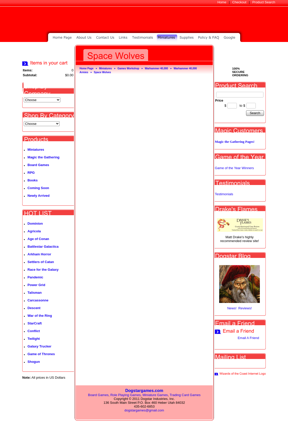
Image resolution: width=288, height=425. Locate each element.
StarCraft (35, 323)
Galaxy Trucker (39, 346)
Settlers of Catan (41, 262)
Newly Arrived (39, 196)
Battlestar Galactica (43, 246)
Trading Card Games (185, 395)
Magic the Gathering (44, 157)
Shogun (34, 362)
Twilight (34, 339)
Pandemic (35, 277)
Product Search (263, 2)
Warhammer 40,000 (156, 68)
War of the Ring (40, 316)
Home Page (86, 68)
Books (33, 180)
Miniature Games (155, 395)
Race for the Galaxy (43, 269)
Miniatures (36, 149)
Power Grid (36, 285)
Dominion (35, 223)
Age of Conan (38, 239)
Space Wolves (102, 72)
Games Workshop (128, 68)
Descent (34, 308)
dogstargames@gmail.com (144, 410)
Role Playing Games (125, 395)
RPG (31, 173)
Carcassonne (38, 300)
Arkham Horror (39, 254)
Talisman (35, 293)
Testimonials (224, 194)
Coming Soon (38, 188)
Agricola (34, 231)
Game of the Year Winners (234, 168)
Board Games (38, 165)
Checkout (239, 2)
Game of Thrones (41, 354)
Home (221, 2)
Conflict (34, 331)
